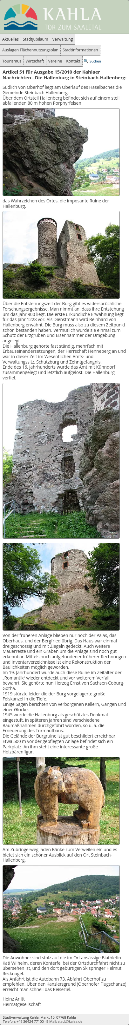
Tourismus (11, 61)
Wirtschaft (34, 61)
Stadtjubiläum (35, 39)
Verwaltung (62, 39)
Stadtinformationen (80, 50)
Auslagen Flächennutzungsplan (30, 50)
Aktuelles (10, 39)
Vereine (55, 61)
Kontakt (73, 61)
